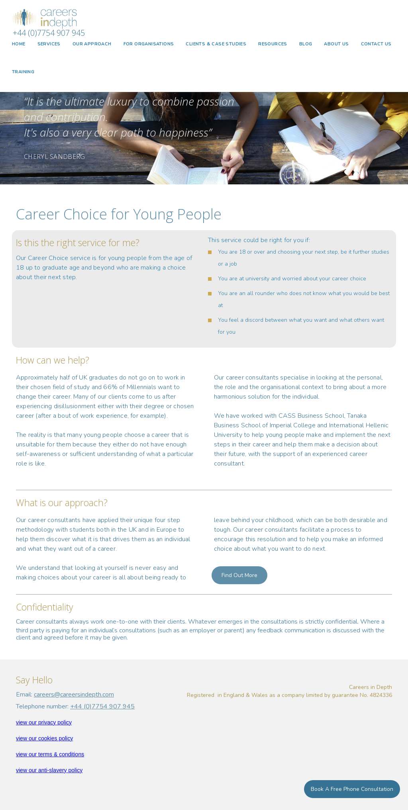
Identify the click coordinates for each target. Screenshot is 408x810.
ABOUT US (336, 44)
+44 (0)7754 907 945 (102, 706)
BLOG (305, 44)
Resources (272, 44)
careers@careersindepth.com (74, 694)
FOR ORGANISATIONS (149, 44)
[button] (49, 44)
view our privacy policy (44, 722)
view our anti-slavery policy (49, 770)
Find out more (239, 575)
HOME (19, 44)
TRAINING (23, 72)
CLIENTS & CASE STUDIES (216, 44)
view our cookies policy (44, 738)
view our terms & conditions (50, 754)
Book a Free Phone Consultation (352, 789)
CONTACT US (376, 44)
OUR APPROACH (92, 44)
